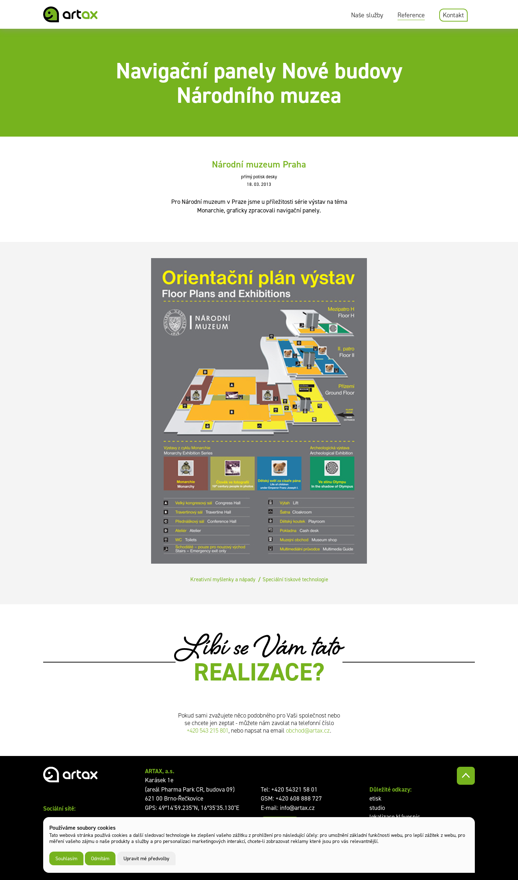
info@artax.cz (297, 807)
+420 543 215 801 (207, 730)
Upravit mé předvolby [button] (146, 858)
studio (377, 807)
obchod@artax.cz (308, 730)
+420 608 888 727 (299, 798)
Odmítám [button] (100, 858)
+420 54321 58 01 (294, 789)
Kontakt (453, 15)
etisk (375, 798)
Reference (411, 15)
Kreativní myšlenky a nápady (222, 579)
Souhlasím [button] (66, 858)
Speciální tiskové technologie (295, 579)
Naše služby (367, 15)
